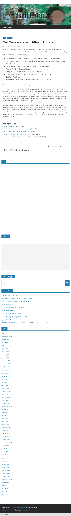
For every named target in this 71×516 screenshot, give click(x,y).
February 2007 (5, 464)
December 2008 (6, 397)
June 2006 (4, 488)
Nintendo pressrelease (30, 85)
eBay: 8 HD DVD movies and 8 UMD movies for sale (17, 298)
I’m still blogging (6, 304)
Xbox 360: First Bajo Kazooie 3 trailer (15, 150)
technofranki (17, 46)
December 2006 (6, 470)
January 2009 (5, 394)
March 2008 (5, 424)
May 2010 (4, 346)
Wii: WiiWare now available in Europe (19, 132)
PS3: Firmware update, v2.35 (58, 147)
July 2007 (4, 449)
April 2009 (4, 385)
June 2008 (4, 415)
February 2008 (5, 427)
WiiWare (10, 38)
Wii (4, 38)
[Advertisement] (35, 257)
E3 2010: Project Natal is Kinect (11, 314)
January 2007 (5, 467)
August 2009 (5, 373)
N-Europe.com (23, 54)
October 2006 (5, 476)
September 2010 (6, 336)
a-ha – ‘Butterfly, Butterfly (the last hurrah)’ (14, 317)
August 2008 (5, 409)
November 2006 (6, 473)
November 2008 (6, 400)
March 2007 (5, 461)
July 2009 (4, 376)
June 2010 (4, 343)
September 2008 (6, 406)
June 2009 (4, 379)
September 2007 (6, 443)
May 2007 (4, 455)
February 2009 (5, 391)
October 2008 (5, 403)
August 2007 (5, 446)
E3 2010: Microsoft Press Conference (12, 308)
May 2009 (4, 382)
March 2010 (5, 352)
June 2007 (4, 452)
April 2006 (4, 494)
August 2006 (5, 482)
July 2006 (4, 485)
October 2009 (5, 367)
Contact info (7, 27)
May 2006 (4, 491)
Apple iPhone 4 (6, 320)
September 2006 (6, 479)
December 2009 (6, 361)
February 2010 (5, 355)
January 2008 (5, 431)
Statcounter (4, 515)
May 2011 (4, 333)
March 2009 (5, 388)
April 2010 (4, 349)
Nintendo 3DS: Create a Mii (9, 295)
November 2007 (6, 437)
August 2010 (5, 340)
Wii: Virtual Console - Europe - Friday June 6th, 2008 (24, 137)
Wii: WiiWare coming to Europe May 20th (20, 129)
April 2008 (4, 421)
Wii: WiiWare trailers (13, 126)
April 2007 (4, 458)
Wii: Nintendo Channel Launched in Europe (21, 134)
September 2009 (6, 370)
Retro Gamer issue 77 (8, 311)
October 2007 (5, 440)
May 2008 (4, 418)
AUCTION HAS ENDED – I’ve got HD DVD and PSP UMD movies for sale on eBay (25, 323)
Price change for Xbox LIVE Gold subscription (15, 301)
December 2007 (6, 434)
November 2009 (6, 364)
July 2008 (4, 412)
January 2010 (5, 358)
